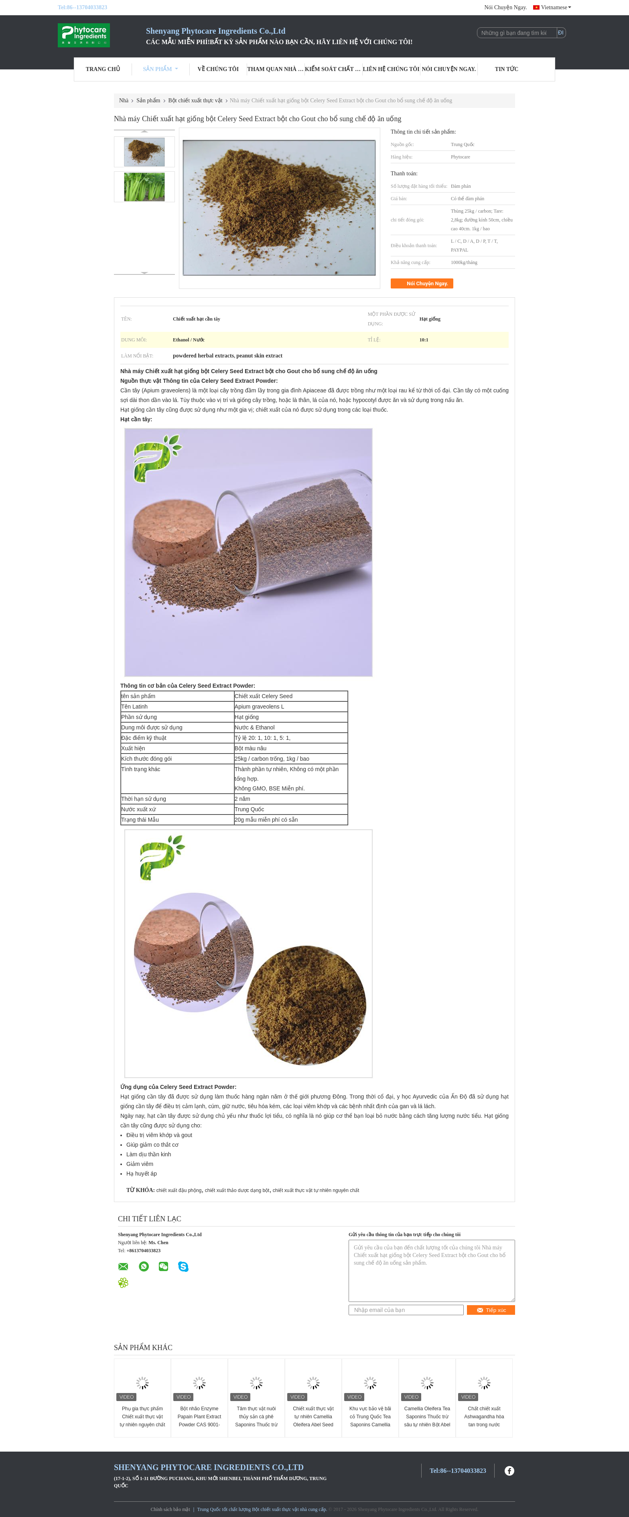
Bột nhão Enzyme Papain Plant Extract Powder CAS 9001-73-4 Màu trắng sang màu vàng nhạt (199, 1425)
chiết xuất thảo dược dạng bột (237, 1190)
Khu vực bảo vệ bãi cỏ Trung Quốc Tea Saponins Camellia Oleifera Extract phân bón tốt (370, 1425)
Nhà (123, 100)
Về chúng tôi (218, 69)
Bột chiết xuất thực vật (195, 100)
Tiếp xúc (491, 1310)
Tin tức (507, 69)
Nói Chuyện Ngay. (505, 7)
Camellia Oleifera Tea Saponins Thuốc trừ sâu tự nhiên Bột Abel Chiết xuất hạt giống (427, 1421)
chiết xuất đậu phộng (179, 1190)
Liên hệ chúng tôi (391, 69)
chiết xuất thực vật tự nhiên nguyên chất (316, 1190)
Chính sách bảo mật (170, 1509)
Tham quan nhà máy (276, 69)
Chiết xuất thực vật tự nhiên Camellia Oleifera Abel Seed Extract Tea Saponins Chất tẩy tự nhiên (313, 1425)
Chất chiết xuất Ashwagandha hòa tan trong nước (484, 1417)
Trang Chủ (103, 69)
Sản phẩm (160, 69)
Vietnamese (556, 7)
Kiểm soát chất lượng (334, 69)
